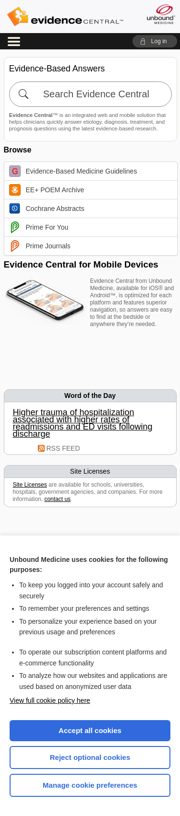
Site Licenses (29, 484)
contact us (57, 499)
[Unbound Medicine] (160, 14)
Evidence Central (64, 16)
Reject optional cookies (90, 757)
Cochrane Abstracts (46, 208)
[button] (154, 41)
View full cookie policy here (50, 700)
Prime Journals (40, 246)
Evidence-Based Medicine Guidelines (73, 171)
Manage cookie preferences (90, 785)
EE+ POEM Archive (46, 190)
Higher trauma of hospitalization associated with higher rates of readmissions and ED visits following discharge (82, 423)
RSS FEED (63, 448)
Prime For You (39, 227)
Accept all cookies (90, 730)
